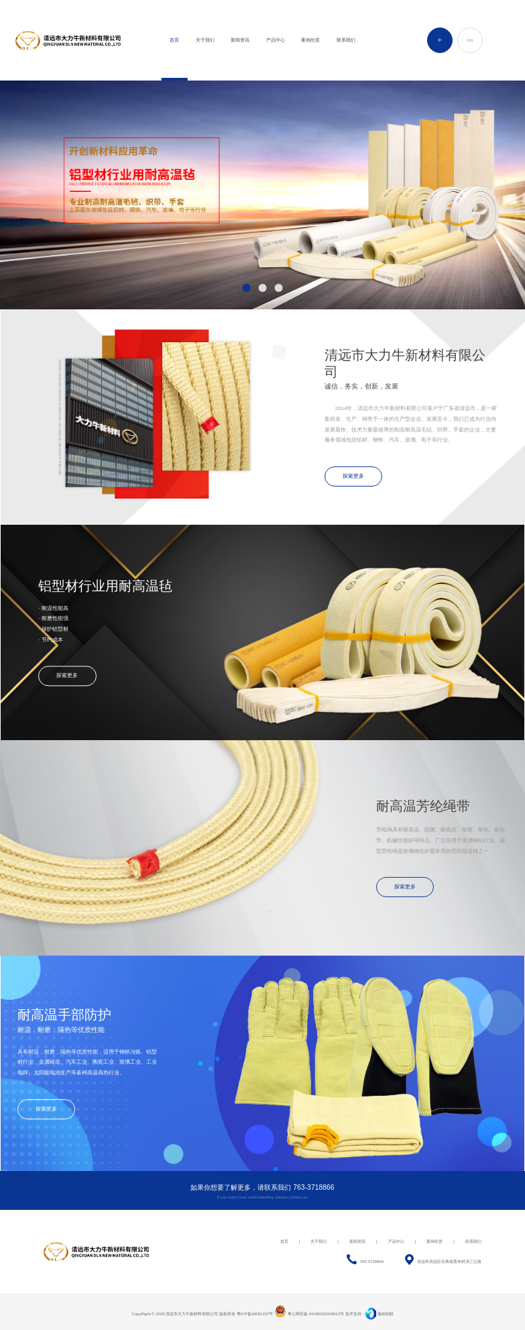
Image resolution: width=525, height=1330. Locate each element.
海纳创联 (385, 1314)
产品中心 (396, 1241)
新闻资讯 (357, 1241)
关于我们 (318, 1241)
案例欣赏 (434, 1241)
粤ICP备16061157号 (255, 1314)
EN (470, 40)
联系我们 (473, 1241)
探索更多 (353, 476)
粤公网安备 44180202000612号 (309, 1314)
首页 (284, 1241)
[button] (247, 288)
